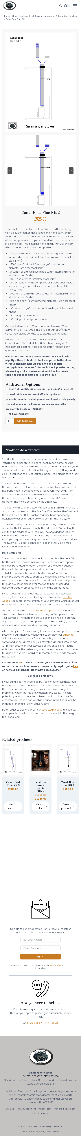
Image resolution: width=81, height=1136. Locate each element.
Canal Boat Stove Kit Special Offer (40, 786)
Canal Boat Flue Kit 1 (68, 784)
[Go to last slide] (10, 170)
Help (34, 1113)
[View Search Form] (60, 5)
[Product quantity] (9, 421)
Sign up (40, 956)
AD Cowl (19, 414)
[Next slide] (71, 170)
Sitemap (10, 1108)
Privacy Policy (44, 1108)
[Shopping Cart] (67, 5)
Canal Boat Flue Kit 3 (13, 784)
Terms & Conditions (26, 1108)
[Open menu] (74, 5)
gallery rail (68, 634)
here (21, 662)
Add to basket (25, 421)
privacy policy (55, 965)
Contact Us (44, 1113)
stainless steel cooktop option (41, 610)
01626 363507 (34, 1023)
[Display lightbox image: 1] (40, 170)
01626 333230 (51, 1023)
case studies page (52, 709)
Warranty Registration (64, 1108)
